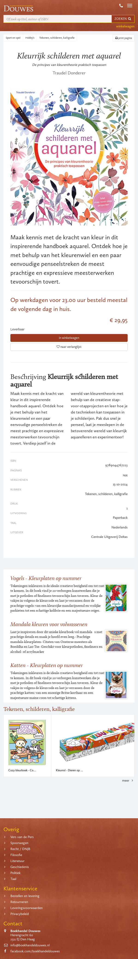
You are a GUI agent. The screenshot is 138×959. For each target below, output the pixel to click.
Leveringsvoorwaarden (26, 908)
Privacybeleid (19, 914)
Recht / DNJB (20, 849)
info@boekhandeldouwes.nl (30, 945)
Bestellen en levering (24, 896)
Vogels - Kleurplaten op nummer (45, 578)
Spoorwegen (19, 843)
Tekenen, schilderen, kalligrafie (57, 37)
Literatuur (17, 861)
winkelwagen (125, 26)
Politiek (15, 873)
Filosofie (16, 855)
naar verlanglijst (69, 347)
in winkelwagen (69, 338)
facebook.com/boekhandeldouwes (35, 951)
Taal (13, 879)
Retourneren (19, 902)
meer (128, 780)
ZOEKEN (123, 19)
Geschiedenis (19, 867)
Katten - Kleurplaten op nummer (46, 665)
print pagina (123, 38)
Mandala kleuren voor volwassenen (48, 624)
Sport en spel (13, 37)
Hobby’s (29, 37)
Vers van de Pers (22, 837)
